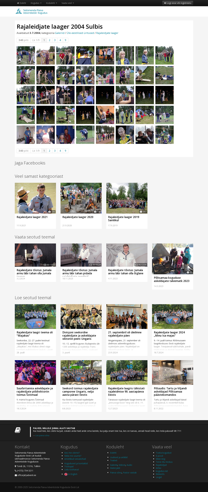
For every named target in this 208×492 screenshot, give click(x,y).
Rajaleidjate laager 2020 (77, 217)
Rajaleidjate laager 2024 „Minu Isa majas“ (169, 333)
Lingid (159, 477)
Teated (113, 460)
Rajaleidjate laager (107, 33)
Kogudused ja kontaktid (76, 463)
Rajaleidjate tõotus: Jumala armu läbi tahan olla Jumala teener (34, 273)
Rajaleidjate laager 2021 (32, 217)
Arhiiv (158, 468)
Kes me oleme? (72, 452)
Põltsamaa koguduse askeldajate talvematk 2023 (171, 279)
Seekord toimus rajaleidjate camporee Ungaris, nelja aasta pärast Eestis (80, 391)
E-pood (159, 455)
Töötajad (69, 466)
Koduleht (51, 3)
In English (70, 474)
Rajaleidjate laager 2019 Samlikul (123, 218)
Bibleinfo (160, 474)
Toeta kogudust (164, 452)
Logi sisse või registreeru (177, 3)
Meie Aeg (160, 458)
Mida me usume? (72, 455)
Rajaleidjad (161, 464)
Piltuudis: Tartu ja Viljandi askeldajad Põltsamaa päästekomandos (170, 391)
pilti (24, 40)
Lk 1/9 (36, 40)
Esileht (21, 3)
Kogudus (36, 3)
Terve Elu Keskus (164, 461)
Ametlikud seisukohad (75, 458)
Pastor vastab (130, 472)
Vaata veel (68, 3)
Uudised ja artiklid (118, 457)
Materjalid (115, 468)
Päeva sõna (116, 472)
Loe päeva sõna (42, 435)
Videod (122, 464)
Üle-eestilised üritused (80, 33)
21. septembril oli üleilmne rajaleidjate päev (125, 333)
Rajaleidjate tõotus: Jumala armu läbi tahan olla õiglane (125, 271)
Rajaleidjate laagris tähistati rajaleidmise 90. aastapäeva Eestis (126, 391)
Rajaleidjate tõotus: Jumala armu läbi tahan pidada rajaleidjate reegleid (79, 273)
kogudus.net (162, 471)
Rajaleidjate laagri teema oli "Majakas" (35, 333)
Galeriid (60, 33)
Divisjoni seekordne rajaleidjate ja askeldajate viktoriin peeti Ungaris (79, 335)
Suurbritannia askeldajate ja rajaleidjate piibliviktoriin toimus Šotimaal (35, 391)
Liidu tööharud (71, 469)
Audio (129, 464)
